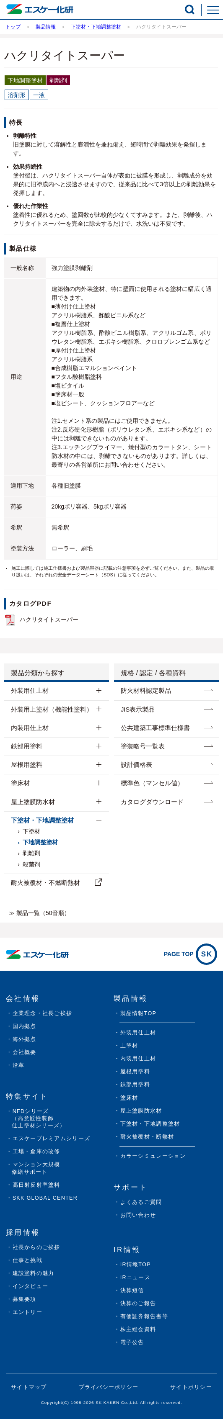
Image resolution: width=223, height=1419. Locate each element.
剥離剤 (31, 853)
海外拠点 (24, 1039)
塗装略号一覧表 (143, 746)
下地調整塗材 (40, 842)
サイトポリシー (191, 1387)
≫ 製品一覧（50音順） (39, 913)
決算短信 (132, 1290)
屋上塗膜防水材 (33, 802)
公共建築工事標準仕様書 (155, 728)
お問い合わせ (138, 1215)
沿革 (19, 1065)
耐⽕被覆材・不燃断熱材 (45, 882)
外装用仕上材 (30, 690)
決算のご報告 (138, 1303)
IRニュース (135, 1277)
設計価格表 (136, 764)
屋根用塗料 (26, 764)
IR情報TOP (135, 1264)
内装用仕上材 (30, 728)
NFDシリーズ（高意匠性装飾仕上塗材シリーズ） (38, 1118)
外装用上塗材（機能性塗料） (52, 709)
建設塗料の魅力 (33, 1273)
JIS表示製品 (138, 709)
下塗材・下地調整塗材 (42, 820)
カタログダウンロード (152, 802)
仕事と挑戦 (27, 1260)
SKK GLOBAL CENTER (45, 1198)
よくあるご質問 (141, 1202)
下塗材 (31, 831)
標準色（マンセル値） (152, 783)
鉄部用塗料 (26, 746)
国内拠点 (24, 1026)
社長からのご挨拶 (36, 1247)
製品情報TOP (138, 1013)
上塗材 (129, 1046)
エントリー (27, 1312)
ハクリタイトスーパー (49, 619)
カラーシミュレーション (153, 1156)
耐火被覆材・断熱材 (147, 1137)
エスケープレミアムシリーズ (51, 1138)
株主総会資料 (138, 1329)
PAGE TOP (190, 954)
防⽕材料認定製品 (146, 690)
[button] (189, 9)
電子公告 (132, 1342)
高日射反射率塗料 (36, 1185)
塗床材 (20, 783)
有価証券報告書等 (144, 1316)
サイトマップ (29, 1387)
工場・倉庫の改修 (36, 1151)
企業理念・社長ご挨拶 (43, 1013)
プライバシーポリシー (109, 1387)
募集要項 (24, 1299)
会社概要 (24, 1052)
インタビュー (31, 1286)
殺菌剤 (31, 864)
